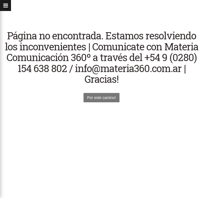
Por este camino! (101, 97)
